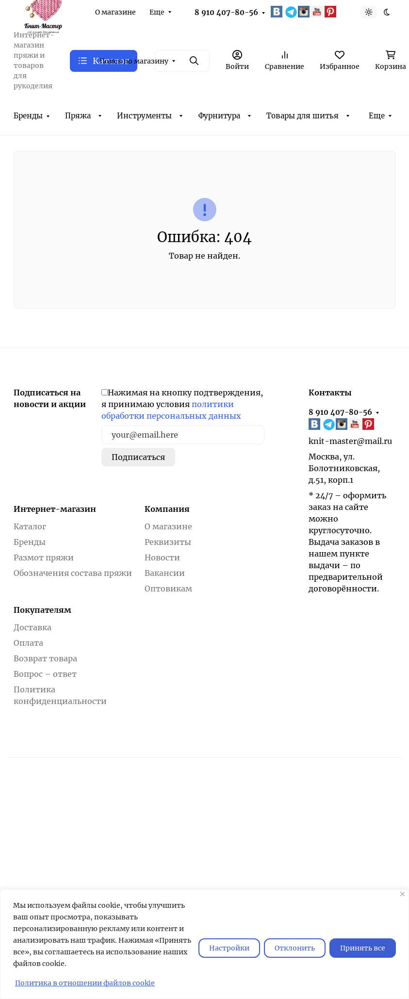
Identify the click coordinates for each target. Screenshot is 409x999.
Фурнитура (219, 115)
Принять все (362, 948)
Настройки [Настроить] (229, 948)
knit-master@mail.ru (350, 441)
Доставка (32, 627)
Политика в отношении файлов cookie (85, 983)
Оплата (28, 643)
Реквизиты (168, 542)
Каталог (30, 526)
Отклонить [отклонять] (295, 948)
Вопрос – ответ (45, 674)
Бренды (28, 115)
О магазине (115, 12)
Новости (162, 557)
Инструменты (144, 115)
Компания (167, 509)
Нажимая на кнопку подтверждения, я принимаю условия (182, 404)
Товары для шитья (302, 115)
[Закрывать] (402, 894)
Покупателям (42, 610)
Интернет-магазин (55, 509)
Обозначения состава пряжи (73, 573)
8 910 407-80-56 (226, 12)
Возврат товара (45, 658)
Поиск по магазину (133, 61)
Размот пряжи (44, 557)
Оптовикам (168, 588)
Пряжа (78, 115)
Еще (156, 12)
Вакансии (165, 573)
